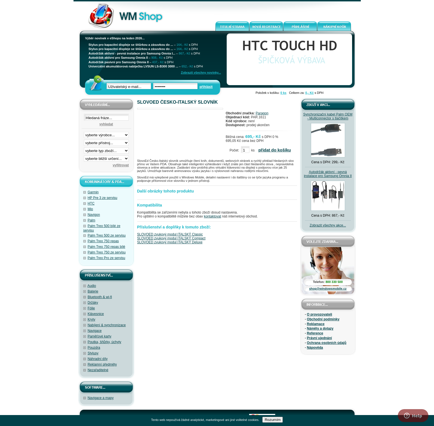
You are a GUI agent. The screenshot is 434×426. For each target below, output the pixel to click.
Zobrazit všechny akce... (328, 225)
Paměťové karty (99, 336)
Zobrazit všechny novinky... (201, 72)
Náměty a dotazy (320, 328)
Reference (315, 333)
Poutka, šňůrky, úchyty (104, 342)
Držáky (93, 303)
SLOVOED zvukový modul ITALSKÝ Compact (171, 238)
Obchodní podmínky (323, 319)
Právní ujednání (319, 338)
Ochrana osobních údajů (326, 343)
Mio (90, 209)
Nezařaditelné (98, 370)
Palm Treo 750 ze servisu (106, 252)
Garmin (93, 192)
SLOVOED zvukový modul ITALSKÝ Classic (170, 234)
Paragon (262, 113)
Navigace (95, 331)
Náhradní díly (97, 359)
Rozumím (273, 420)
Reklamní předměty (102, 364)
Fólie (91, 308)
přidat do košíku (274, 150)
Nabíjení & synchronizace (107, 325)
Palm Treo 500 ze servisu (106, 235)
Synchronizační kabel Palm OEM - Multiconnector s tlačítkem (327, 116)
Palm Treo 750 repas (103, 241)
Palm (91, 220)
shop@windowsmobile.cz (328, 288)
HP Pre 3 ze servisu (102, 198)
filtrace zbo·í (106, 149)
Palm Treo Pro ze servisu (106, 258)
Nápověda (315, 348)
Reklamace (316, 324)
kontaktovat (212, 216)
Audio (92, 286)
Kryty (91, 319)
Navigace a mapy (101, 398)
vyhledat (106, 124)
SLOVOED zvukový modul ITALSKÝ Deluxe (170, 242)
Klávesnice (96, 314)
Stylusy (93, 353)
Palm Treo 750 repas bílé (106, 247)
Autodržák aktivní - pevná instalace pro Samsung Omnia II (328, 174)
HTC (91, 203)
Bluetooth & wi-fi (100, 297)
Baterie (93, 291)
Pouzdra (94, 348)
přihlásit (206, 87)
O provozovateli (319, 314)
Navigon (94, 215)
